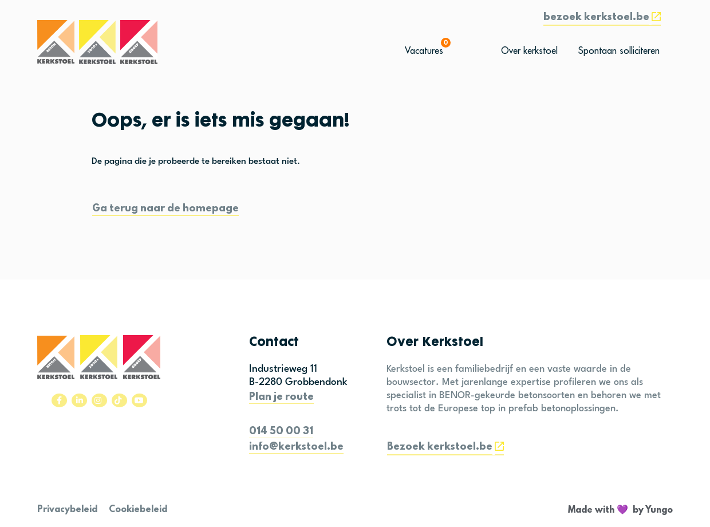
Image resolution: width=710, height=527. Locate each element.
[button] (602, 19)
